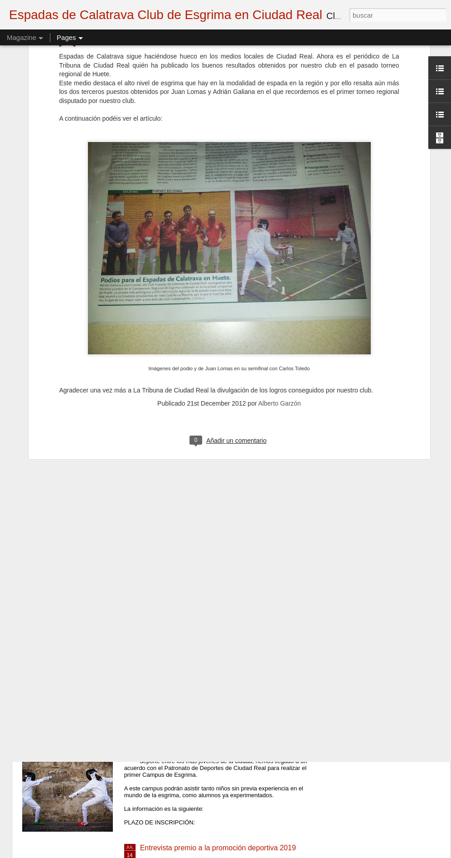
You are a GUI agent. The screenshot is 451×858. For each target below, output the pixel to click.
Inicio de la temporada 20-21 (186, 642)
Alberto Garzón (279, 254)
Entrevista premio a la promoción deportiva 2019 (218, 848)
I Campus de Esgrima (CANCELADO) (201, 745)
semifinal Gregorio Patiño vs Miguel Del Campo (216, 539)
